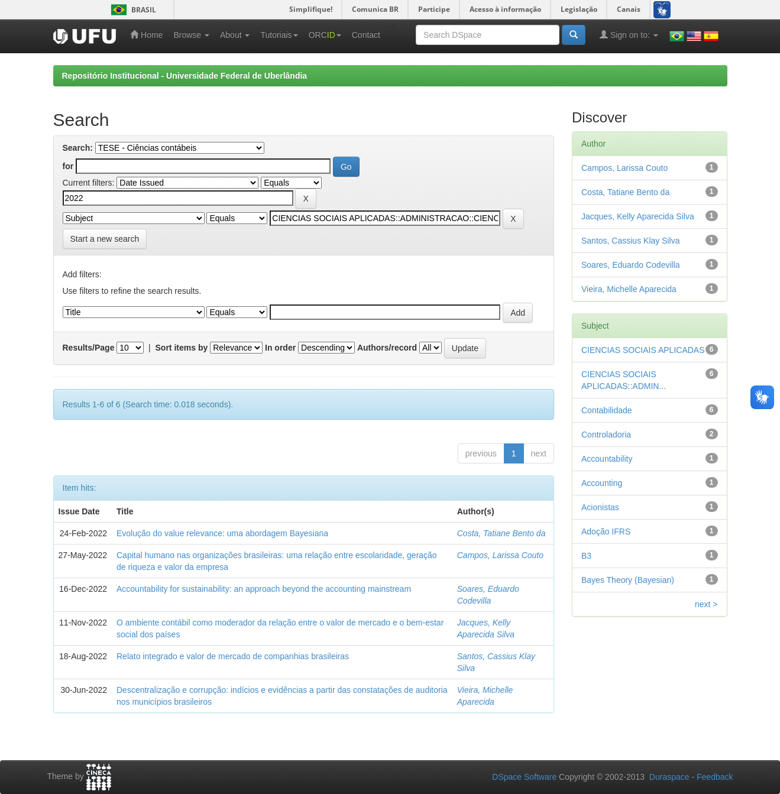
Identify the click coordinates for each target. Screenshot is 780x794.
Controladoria (606, 434)
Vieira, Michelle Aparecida (629, 289)
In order (280, 347)
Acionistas (600, 507)
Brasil (131, 10)
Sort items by (182, 347)
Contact (366, 35)
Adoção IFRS (605, 531)
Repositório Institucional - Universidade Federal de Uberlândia (185, 75)
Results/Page (89, 347)
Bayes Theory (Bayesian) (627, 580)
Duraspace (669, 777)
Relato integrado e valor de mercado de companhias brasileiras (232, 656)
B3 (586, 555)
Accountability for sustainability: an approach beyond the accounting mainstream (263, 589)
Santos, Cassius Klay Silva (630, 240)
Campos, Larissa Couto (500, 555)
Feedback (715, 777)
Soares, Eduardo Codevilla (630, 265)
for (68, 166)
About (235, 35)
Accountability (606, 459)
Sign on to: (629, 35)
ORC (325, 35)
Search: (78, 148)
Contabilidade (606, 410)
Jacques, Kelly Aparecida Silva (637, 216)
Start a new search (105, 239)
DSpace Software (524, 777)
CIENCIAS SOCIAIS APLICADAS (643, 350)
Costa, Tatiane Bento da (501, 533)
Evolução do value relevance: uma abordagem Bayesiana (222, 533)
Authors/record (387, 347)
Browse (191, 35)
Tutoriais (278, 35)
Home (146, 35)
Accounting (601, 483)
